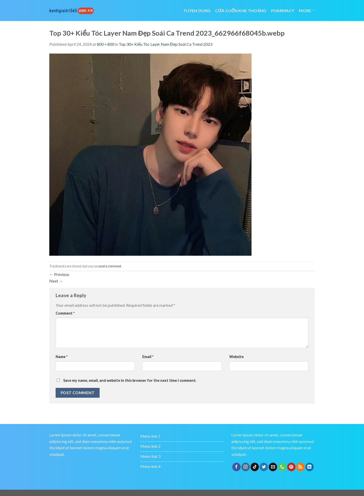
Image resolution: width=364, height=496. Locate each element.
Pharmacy (282, 10)
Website (236, 357)
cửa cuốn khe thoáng (240, 10)
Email (147, 357)
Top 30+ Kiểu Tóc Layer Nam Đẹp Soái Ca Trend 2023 (165, 44)
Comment (65, 313)
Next (56, 280)
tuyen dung (197, 10)
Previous (59, 274)
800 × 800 (105, 44)
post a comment (110, 266)
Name (61, 357)
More (307, 10)
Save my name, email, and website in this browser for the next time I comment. (129, 380)
